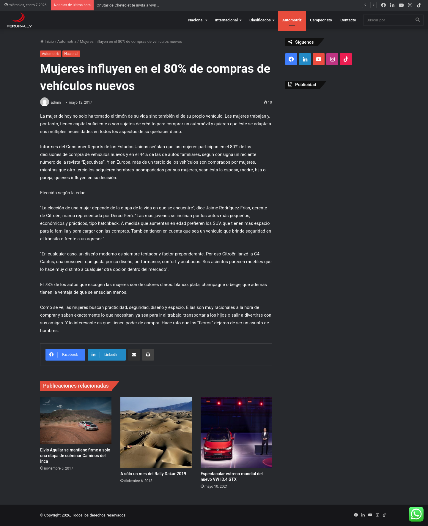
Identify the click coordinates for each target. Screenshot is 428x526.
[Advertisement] (336, 136)
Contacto (348, 20)
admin (56, 102)
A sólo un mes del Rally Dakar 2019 (153, 473)
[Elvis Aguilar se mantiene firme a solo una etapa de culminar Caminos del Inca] (75, 420)
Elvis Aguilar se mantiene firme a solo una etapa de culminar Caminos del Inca (75, 456)
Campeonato (321, 20)
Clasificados (260, 20)
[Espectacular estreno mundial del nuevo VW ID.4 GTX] (236, 432)
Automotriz (292, 20)
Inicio (47, 41)
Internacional (226, 20)
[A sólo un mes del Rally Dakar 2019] (156, 432)
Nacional (195, 20)
